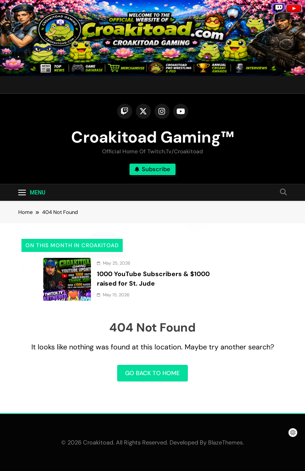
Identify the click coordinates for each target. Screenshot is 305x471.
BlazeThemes (225, 442)
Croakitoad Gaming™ (152, 137)
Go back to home (152, 373)
